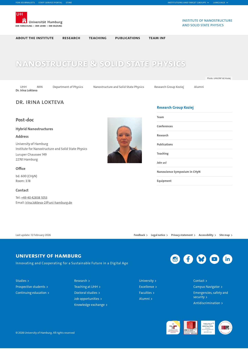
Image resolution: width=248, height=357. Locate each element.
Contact (198, 289)
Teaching (97, 38)
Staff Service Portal (50, 2)
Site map (224, 244)
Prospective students (30, 295)
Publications (127, 38)
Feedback (139, 244)
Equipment (164, 189)
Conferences (165, 135)
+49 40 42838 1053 (34, 206)
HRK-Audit (207, 331)
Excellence (146, 295)
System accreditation (225, 333)
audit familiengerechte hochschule (173, 334)
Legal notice (158, 244)
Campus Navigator (206, 295)
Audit (187, 331)
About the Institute (35, 38)
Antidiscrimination (206, 312)
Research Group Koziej (175, 116)
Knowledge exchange (89, 313)
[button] (188, 2)
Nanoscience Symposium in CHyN (178, 180)
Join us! (162, 171)
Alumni (144, 307)
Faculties (145, 301)
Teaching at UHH (86, 295)
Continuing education (31, 301)
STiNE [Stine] (69, 2)
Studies (21, 289)
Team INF (157, 38)
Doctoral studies (85, 301)
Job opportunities (86, 307)
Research (71, 38)
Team (160, 126)
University (146, 289)
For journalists (25, 2)
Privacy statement (182, 244)
